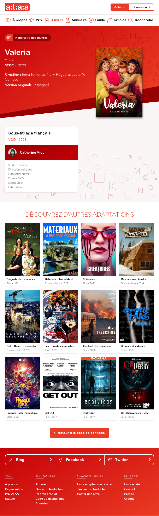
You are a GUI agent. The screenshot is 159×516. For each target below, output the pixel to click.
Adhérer (119, 7)
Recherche (140, 20)
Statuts (10, 499)
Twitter (129, 460)
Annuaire (76, 20)
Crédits (129, 499)
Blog (30, 460)
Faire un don (132, 484)
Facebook (80, 460)
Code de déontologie (50, 499)
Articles (116, 20)
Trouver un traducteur (92, 489)
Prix (35, 20)
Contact (129, 489)
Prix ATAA (12, 494)
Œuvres (53, 20)
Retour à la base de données (79, 433)
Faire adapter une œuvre (94, 484)
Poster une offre (88, 494)
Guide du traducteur (50, 489)
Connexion (141, 7)
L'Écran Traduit (46, 494)
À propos (16, 20)
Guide (97, 20)
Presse (129, 494)
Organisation (14, 489)
